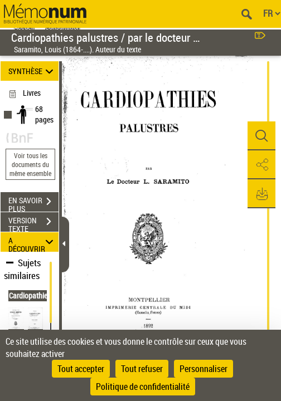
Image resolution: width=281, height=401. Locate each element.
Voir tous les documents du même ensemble (30, 164)
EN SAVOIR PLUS (33, 203)
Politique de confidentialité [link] (143, 386)
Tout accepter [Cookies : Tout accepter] (80, 369)
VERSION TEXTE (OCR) (33, 223)
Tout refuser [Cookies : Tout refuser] (142, 369)
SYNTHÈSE (32, 71)
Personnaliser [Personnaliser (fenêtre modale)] (203, 369)
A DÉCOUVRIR (32, 242)
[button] (261, 135)
